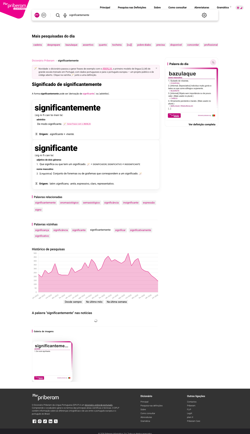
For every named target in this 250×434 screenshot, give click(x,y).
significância (111, 202)
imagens (49, 331)
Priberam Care (193, 421)
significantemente (50, 93)
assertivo (88, 44)
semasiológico (91, 202)
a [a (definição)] (119, 173)
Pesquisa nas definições (152, 406)
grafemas (90, 173)
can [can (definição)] (47, 115)
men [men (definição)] (56, 115)
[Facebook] (34, 422)
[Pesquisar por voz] (65, 15)
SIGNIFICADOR (100, 164)
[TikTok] (45, 422)
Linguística (45, 173)
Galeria (37, 331)
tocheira (117, 44)
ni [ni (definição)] (41, 115)
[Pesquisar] (58, 15)
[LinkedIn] (50, 422)
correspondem (109, 173)
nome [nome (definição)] (39, 169)
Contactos (192, 402)
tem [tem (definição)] (66, 164)
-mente (70, 134)
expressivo (83, 183)
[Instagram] (39, 422)
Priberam (191, 406)
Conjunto (58, 173)
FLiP (189, 409)
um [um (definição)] (70, 164)
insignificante (130, 202)
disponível (176, 44)
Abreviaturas (201, 7)
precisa (160, 44)
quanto (103, 44)
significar (120, 230)
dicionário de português (99, 405)
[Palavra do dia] (213, 62)
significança (42, 230)
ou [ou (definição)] (97, 93)
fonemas (72, 173)
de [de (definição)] (81, 93)
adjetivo (41, 160)
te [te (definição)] (52, 115)
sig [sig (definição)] (37, 115)
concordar (193, 44)
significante (54, 123)
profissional (211, 44)
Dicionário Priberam (43, 60)
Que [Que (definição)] (42, 164)
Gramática (224, 7)
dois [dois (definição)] (50, 160)
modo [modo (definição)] (44, 123)
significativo (42, 235)
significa (50, 164)
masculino (48, 169)
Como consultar (177, 7)
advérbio (104, 93)
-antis (73, 183)
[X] (55, 422)
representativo (105, 183)
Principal (105, 7)
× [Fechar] (156, 68)
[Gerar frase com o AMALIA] (76, 124)
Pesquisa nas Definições (132, 7)
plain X (190, 417)
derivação (74, 93)
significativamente (140, 230)
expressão (149, 202)
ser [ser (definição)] (66, 93)
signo (38, 209)
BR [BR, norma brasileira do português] (43, 15)
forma (37, 93)
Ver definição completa (202, 124)
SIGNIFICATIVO (115, 164)
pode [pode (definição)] (61, 93)
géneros (57, 160)
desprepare (53, 44)
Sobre (157, 7)
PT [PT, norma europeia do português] (37, 15)
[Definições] (204, 15)
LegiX (189, 413)
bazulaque (71, 44)
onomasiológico (69, 202)
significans (62, 183)
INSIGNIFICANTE (132, 164)
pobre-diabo (144, 44)
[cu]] (129, 44)
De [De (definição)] (38, 123)
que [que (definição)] (61, 164)
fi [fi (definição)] (44, 115)
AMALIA (107, 68)
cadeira (37, 44)
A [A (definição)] (32, 93)
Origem (43, 134)
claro (93, 183)
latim (52, 183)
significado (79, 164)
